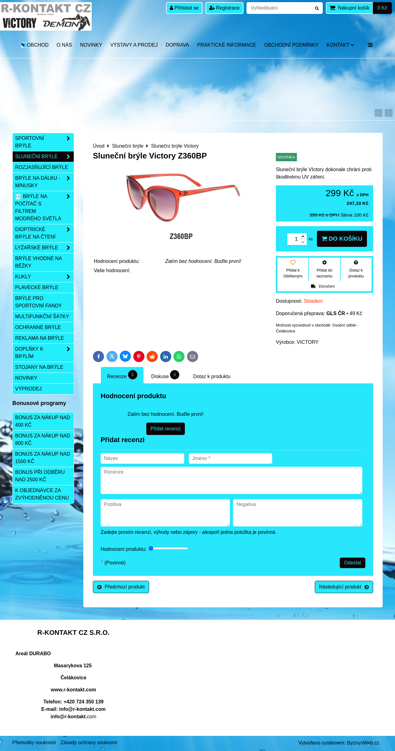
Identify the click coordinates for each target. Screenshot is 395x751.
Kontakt (340, 45)
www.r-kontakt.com (73, 689)
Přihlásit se (184, 8)
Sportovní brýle (44, 142)
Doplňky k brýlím (44, 353)
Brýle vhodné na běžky (38, 262)
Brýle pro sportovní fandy (38, 302)
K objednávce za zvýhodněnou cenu (42, 494)
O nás (64, 45)
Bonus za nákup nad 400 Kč (42, 421)
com (73, 716)
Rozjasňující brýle (41, 167)
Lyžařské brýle (44, 248)
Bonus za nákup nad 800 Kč (42, 439)
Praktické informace (226, 45)
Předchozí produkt (121, 586)
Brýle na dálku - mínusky (44, 182)
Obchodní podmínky (291, 45)
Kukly (44, 277)
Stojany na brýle (39, 367)
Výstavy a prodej (134, 45)
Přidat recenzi (166, 428)
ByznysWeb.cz (363, 742)
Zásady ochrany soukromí (88, 742)
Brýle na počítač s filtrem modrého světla (44, 207)
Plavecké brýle (36, 287)
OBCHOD (35, 45)
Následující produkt (344, 586)
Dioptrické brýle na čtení (44, 233)
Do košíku (342, 238)
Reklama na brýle (39, 338)
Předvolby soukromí (34, 742)
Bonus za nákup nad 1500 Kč (42, 457)
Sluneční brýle (44, 156)
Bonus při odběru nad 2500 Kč (40, 476)
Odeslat (352, 562)
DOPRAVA (177, 45)
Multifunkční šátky (42, 316)
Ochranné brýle (38, 327)
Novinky (91, 45)
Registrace (224, 8)
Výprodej (28, 388)
